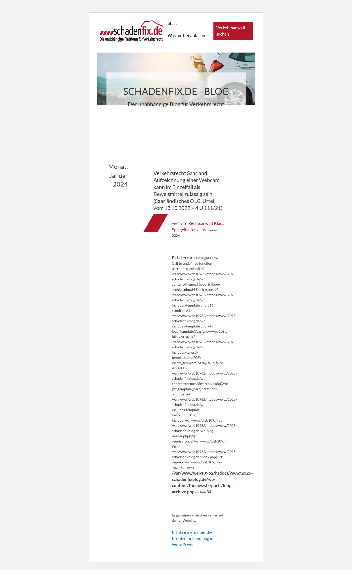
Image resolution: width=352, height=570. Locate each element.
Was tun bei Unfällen (186, 35)
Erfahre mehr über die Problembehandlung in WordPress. (192, 538)
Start (172, 23)
